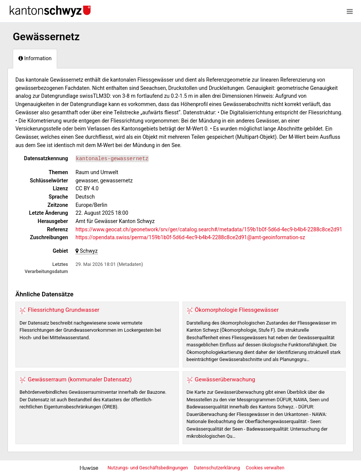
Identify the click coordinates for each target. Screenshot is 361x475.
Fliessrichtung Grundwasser (64, 310)
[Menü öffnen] (349, 11)
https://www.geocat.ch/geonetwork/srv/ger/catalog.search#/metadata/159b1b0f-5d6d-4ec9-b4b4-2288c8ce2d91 (209, 229)
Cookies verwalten (265, 467)
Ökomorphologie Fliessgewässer (237, 310)
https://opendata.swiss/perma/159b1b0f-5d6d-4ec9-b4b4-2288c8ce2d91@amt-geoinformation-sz (190, 237)
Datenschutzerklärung (217, 467)
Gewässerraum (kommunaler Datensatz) (80, 379)
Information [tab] (34, 58)
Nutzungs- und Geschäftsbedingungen (148, 467)
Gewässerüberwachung (225, 379)
